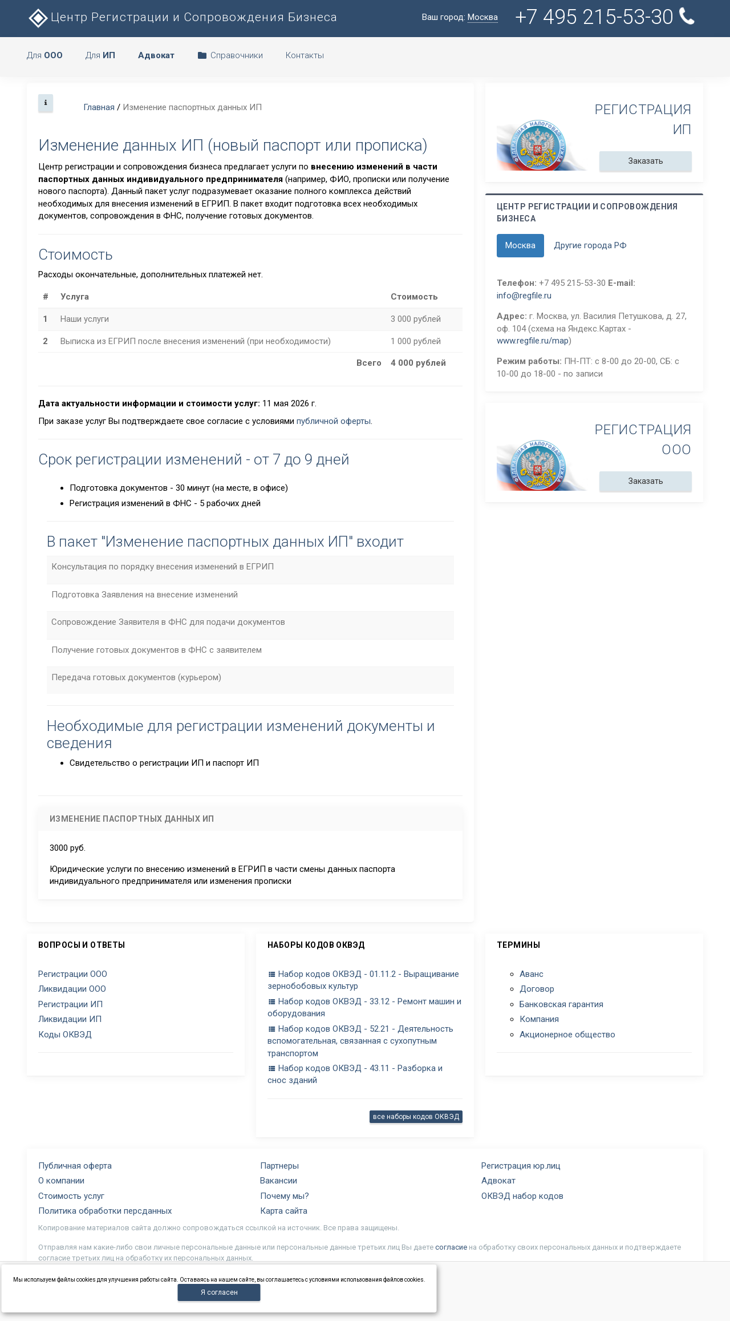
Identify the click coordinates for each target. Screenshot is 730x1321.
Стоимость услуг (71, 1196)
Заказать (645, 160)
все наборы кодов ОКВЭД (416, 1117)
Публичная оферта (75, 1166)
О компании (61, 1180)
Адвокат (498, 1180)
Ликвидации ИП (70, 1019)
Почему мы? (284, 1196)
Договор (537, 989)
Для (45, 55)
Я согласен (219, 1292)
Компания (539, 1019)
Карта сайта (283, 1211)
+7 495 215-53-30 (607, 17)
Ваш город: (460, 17)
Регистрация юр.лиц (521, 1166)
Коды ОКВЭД (65, 1034)
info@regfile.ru (524, 295)
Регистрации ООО (72, 974)
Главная (99, 107)
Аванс (532, 974)
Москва (520, 245)
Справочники (230, 55)
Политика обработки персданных (105, 1211)
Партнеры (279, 1166)
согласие (451, 1247)
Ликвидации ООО (72, 989)
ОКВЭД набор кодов (522, 1196)
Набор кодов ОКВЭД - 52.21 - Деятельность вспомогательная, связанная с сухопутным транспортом (360, 1041)
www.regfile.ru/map (533, 341)
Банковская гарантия (561, 1004)
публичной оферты (334, 421)
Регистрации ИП (70, 1004)
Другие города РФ (590, 245)
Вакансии (278, 1180)
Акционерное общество (567, 1034)
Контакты (305, 55)
